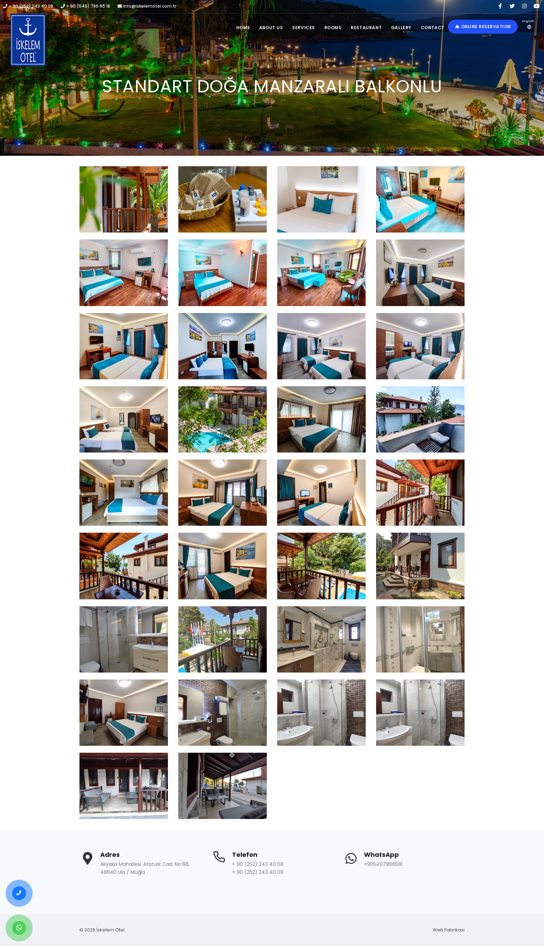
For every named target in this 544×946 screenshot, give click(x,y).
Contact (432, 28)
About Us (265, 28)
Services (298, 28)
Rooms (329, 28)
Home (235, 28)
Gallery (399, 28)
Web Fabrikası (449, 930)
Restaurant (363, 28)
